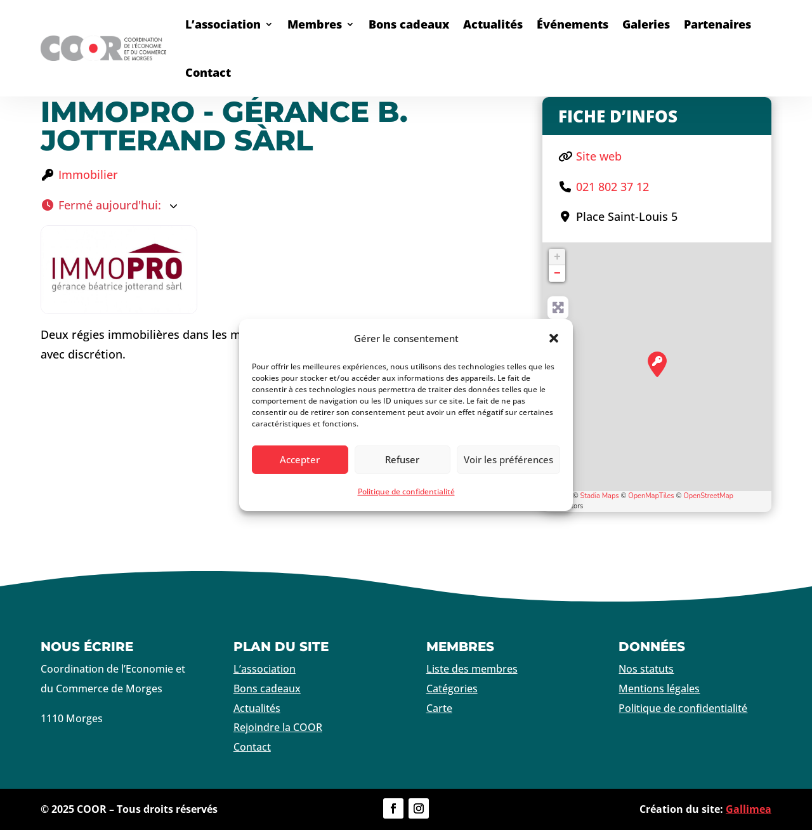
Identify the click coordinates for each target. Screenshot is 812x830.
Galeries (646, 24)
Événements (572, 24)
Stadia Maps (599, 496)
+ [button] (557, 257)
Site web (599, 156)
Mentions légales (659, 688)
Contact (208, 72)
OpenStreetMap (708, 496)
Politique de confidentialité (406, 491)
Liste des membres (472, 669)
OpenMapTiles (651, 496)
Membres (314, 24)
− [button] (557, 273)
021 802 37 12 (612, 186)
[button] (553, 338)
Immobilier (88, 174)
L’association (223, 24)
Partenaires (717, 24)
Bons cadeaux (409, 24)
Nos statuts (646, 669)
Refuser (402, 459)
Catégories (452, 688)
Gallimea (748, 809)
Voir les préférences (508, 459)
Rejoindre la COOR (277, 727)
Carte (439, 708)
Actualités (493, 24)
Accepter (300, 459)
